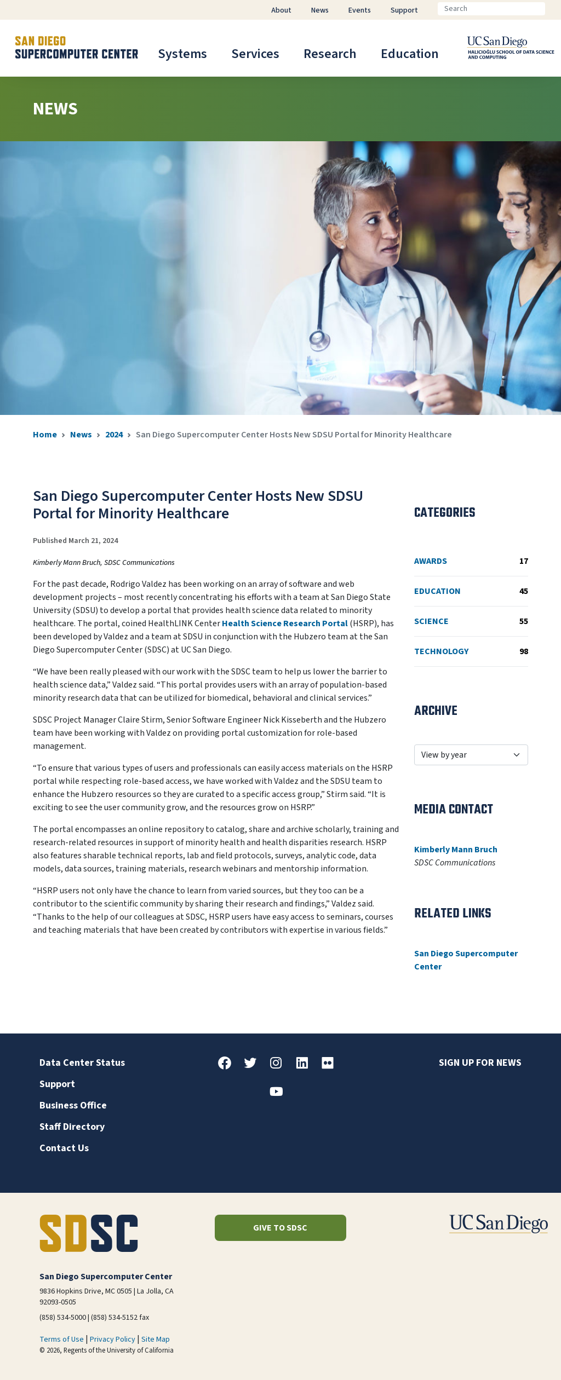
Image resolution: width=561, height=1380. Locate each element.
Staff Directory (72, 1127)
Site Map (155, 1339)
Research (330, 53)
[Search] (491, 8)
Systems (182, 53)
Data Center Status (82, 1063)
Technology (471, 651)
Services (255, 53)
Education (410, 53)
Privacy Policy (112, 1339)
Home (45, 435)
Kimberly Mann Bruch (455, 850)
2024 (114, 435)
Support (57, 1084)
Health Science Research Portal (285, 623)
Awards (471, 561)
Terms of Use (61, 1339)
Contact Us (64, 1148)
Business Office (73, 1105)
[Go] (554, 9)
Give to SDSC (280, 1228)
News (81, 435)
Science (471, 621)
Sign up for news (480, 1063)
